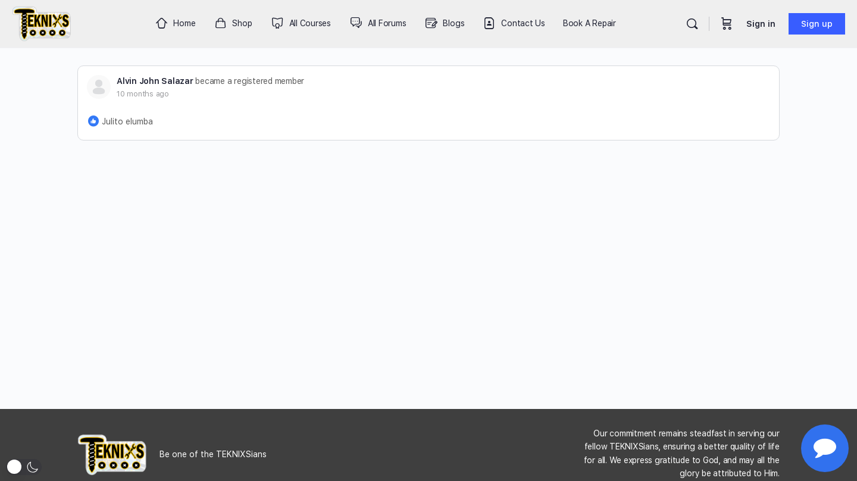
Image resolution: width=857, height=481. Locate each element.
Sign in (760, 24)
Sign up (817, 24)
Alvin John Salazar (155, 81)
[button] (24, 467)
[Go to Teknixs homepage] (42, 22)
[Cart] (726, 24)
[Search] (692, 24)
